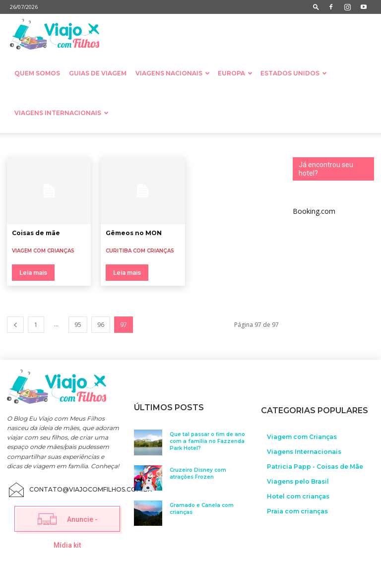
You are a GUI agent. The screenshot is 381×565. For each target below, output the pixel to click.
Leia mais (33, 272)
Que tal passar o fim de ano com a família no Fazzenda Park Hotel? (207, 440)
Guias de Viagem (98, 73)
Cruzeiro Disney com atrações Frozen (198, 472)
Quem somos (37, 73)
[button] (316, 6)
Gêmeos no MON (134, 233)
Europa (235, 73)
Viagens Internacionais (61, 113)
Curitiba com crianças (140, 251)
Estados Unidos (293, 73)
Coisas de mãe (36, 233)
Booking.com (314, 211)
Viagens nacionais (172, 73)
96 (100, 324)
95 (77, 324)
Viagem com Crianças (43, 251)
